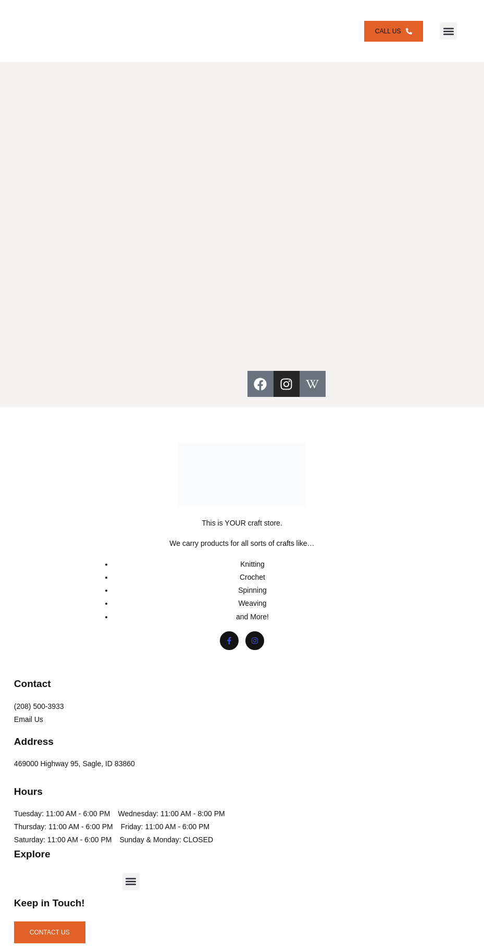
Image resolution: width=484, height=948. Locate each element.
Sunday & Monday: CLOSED (62, 870)
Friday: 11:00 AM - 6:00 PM (60, 844)
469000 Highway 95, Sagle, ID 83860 (76, 755)
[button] (453, 26)
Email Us (30, 710)
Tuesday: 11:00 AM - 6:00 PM (64, 805)
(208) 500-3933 (41, 697)
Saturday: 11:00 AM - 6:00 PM (65, 857)
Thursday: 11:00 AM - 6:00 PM (65, 831)
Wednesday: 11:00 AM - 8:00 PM (69, 818)
